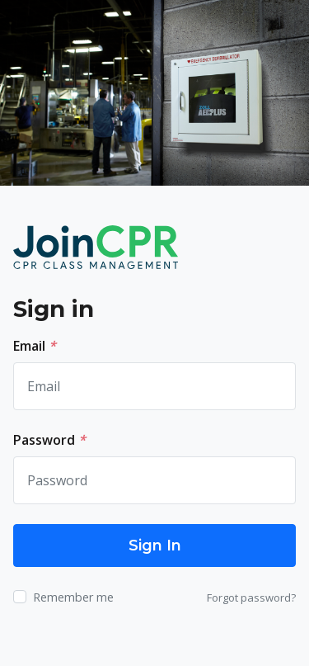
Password (49, 440)
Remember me (73, 597)
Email (34, 346)
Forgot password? (251, 597)
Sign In (155, 545)
